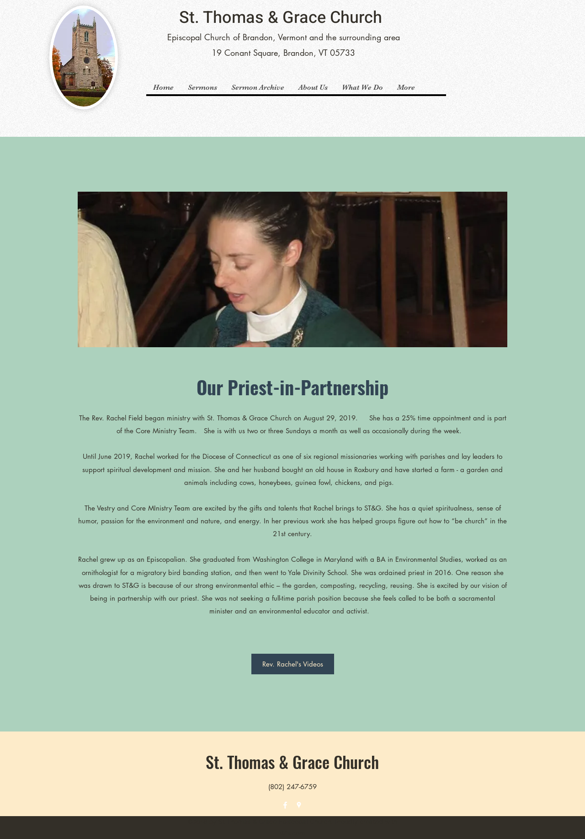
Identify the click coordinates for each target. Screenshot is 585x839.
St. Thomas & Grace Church (280, 17)
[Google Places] (298, 805)
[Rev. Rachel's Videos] (292, 664)
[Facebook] (285, 805)
